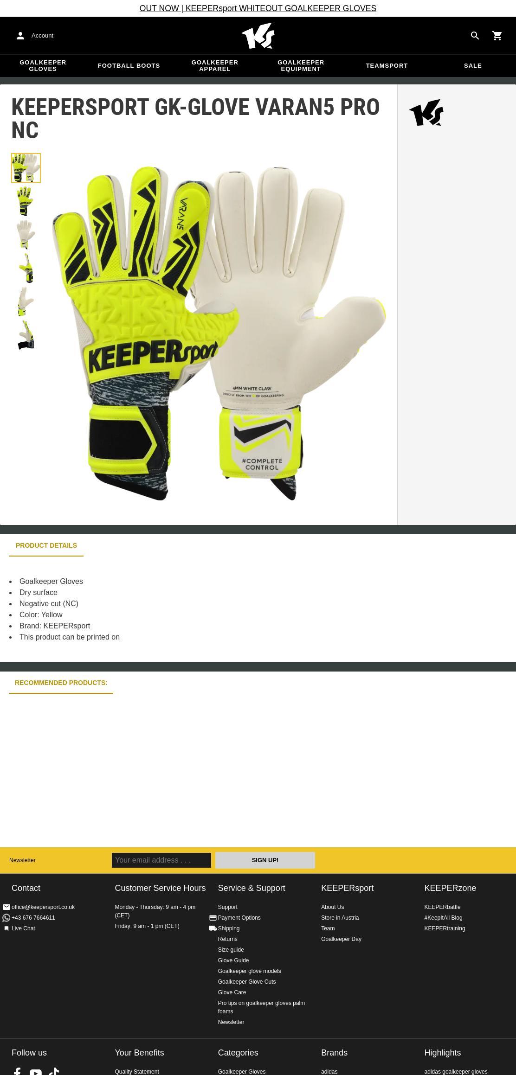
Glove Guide (233, 960)
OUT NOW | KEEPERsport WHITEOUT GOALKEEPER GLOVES (258, 8)
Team (328, 928)
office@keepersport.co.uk (43, 907)
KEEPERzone (451, 888)
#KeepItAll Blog (444, 918)
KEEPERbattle (443, 907)
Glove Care (232, 992)
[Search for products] (475, 35)
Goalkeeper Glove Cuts (247, 982)
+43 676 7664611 (33, 918)
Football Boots (129, 65)
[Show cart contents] (497, 35)
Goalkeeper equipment (300, 65)
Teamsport (387, 65)
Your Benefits (139, 1052)
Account (42, 35)
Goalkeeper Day (341, 939)
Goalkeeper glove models (249, 971)
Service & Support (251, 888)
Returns (228, 939)
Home (258, 36)
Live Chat (23, 928)
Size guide (231, 950)
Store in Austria (340, 918)
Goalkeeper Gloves (42, 65)
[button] (26, 168)
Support (228, 907)
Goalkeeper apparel (215, 65)
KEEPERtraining (445, 928)
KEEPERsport (347, 888)
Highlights (443, 1052)
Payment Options (239, 918)
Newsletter (22, 860)
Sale (473, 65)
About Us (332, 907)
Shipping (229, 928)
